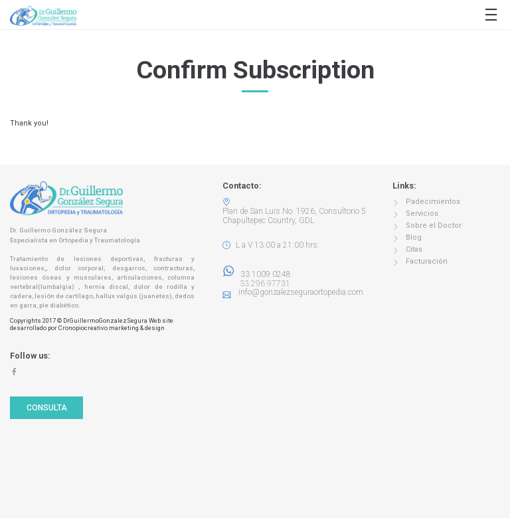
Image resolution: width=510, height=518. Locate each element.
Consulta (47, 407)
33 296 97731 (261, 283)
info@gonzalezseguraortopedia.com (300, 292)
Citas (414, 249)
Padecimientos (433, 201)
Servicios (422, 213)
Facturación (427, 261)
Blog (414, 237)
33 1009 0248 (256, 274)
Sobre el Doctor (434, 225)
